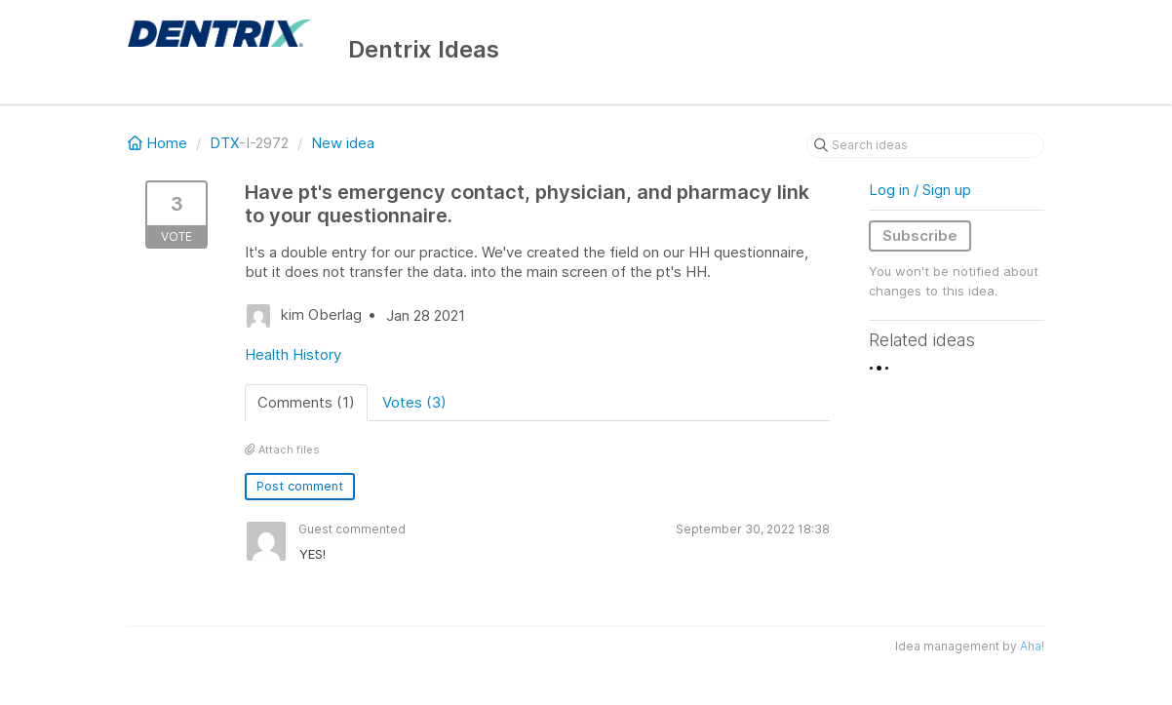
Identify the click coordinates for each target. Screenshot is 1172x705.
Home (159, 143)
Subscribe (919, 235)
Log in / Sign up (920, 189)
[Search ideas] (925, 145)
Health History (293, 354)
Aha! (1032, 646)
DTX (224, 143)
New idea (342, 143)
